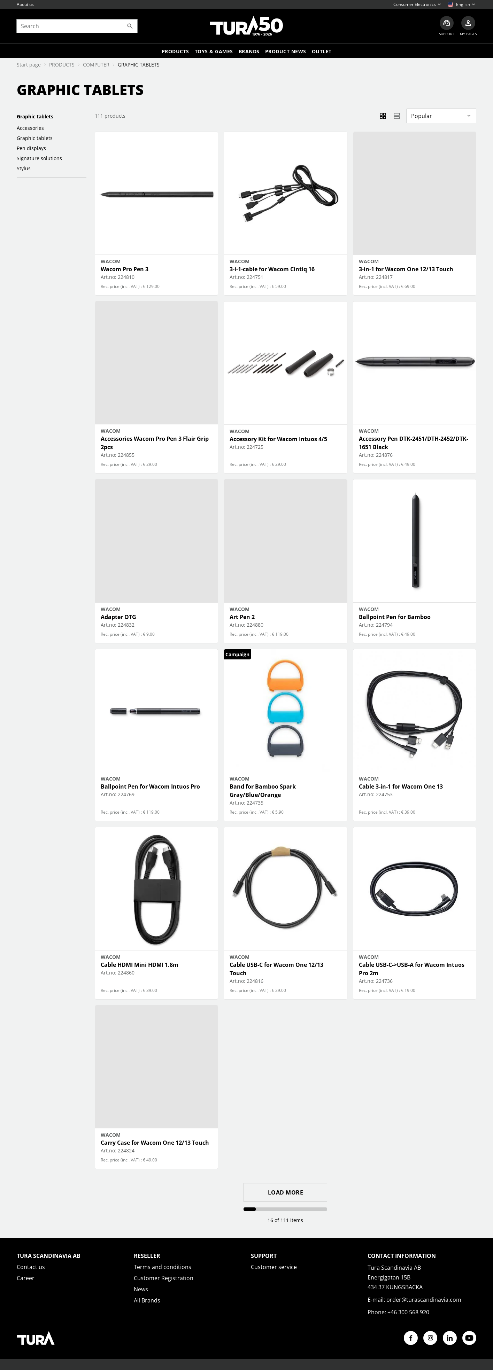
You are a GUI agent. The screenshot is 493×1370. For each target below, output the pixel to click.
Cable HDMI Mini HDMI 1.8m (139, 965)
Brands (249, 51)
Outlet (322, 51)
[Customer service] (446, 26)
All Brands (147, 1300)
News (141, 1289)
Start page (29, 64)
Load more (285, 1192)
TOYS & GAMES (214, 51)
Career (25, 1278)
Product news (285, 51)
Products (175, 51)
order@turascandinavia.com (423, 1300)
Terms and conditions (162, 1267)
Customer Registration (163, 1278)
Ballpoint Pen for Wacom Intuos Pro (150, 786)
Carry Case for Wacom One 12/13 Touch (155, 1142)
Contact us (31, 1267)
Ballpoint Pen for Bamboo (395, 617)
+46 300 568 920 (408, 1312)
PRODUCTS (62, 64)
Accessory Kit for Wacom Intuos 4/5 (278, 439)
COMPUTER (96, 64)
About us (25, 4)
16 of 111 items (285, 1220)
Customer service (274, 1267)
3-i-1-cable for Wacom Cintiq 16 (272, 269)
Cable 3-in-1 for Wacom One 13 (401, 786)
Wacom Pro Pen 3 (124, 269)
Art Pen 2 (242, 617)
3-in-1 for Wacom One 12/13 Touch (406, 269)
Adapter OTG (118, 617)
